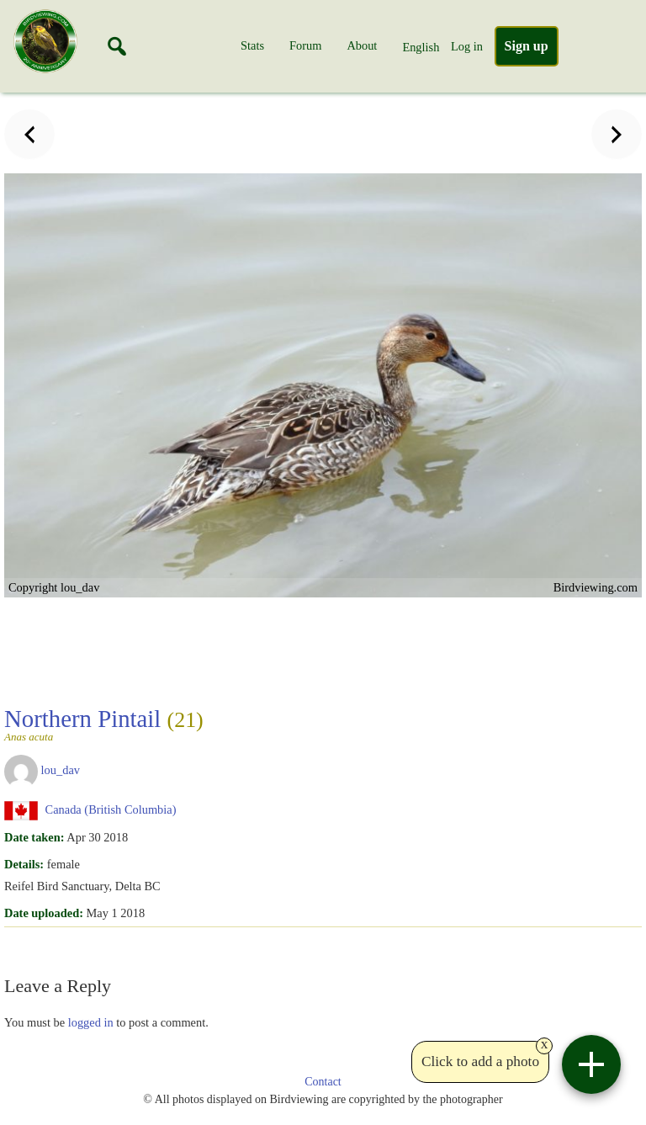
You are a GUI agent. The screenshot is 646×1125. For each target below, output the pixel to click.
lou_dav (60, 770)
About (362, 45)
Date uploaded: (43, 913)
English (420, 47)
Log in (467, 46)
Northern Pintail (104, 723)
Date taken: (34, 837)
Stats (252, 45)
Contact (323, 1081)
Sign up (526, 46)
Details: (24, 864)
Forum (305, 45)
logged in (91, 1022)
